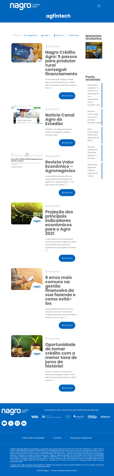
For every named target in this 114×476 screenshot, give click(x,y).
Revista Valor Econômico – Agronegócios (60, 166)
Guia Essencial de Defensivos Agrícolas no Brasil (93, 135)
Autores (59, 35)
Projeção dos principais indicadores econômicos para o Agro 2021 (59, 222)
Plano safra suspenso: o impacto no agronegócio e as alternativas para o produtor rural (94, 95)
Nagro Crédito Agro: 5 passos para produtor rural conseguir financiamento (61, 63)
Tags (46, 35)
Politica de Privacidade (33, 438)
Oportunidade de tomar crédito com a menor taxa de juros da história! (61, 355)
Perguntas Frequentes (81, 438)
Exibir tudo (73, 35)
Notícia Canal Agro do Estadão (59, 119)
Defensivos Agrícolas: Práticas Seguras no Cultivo (93, 170)
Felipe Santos (54, 46)
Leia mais (68, 95)
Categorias (31, 35)
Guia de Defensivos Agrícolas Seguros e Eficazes (92, 152)
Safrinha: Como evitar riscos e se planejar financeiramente (94, 117)
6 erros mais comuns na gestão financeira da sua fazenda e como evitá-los (60, 290)
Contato (57, 438)
